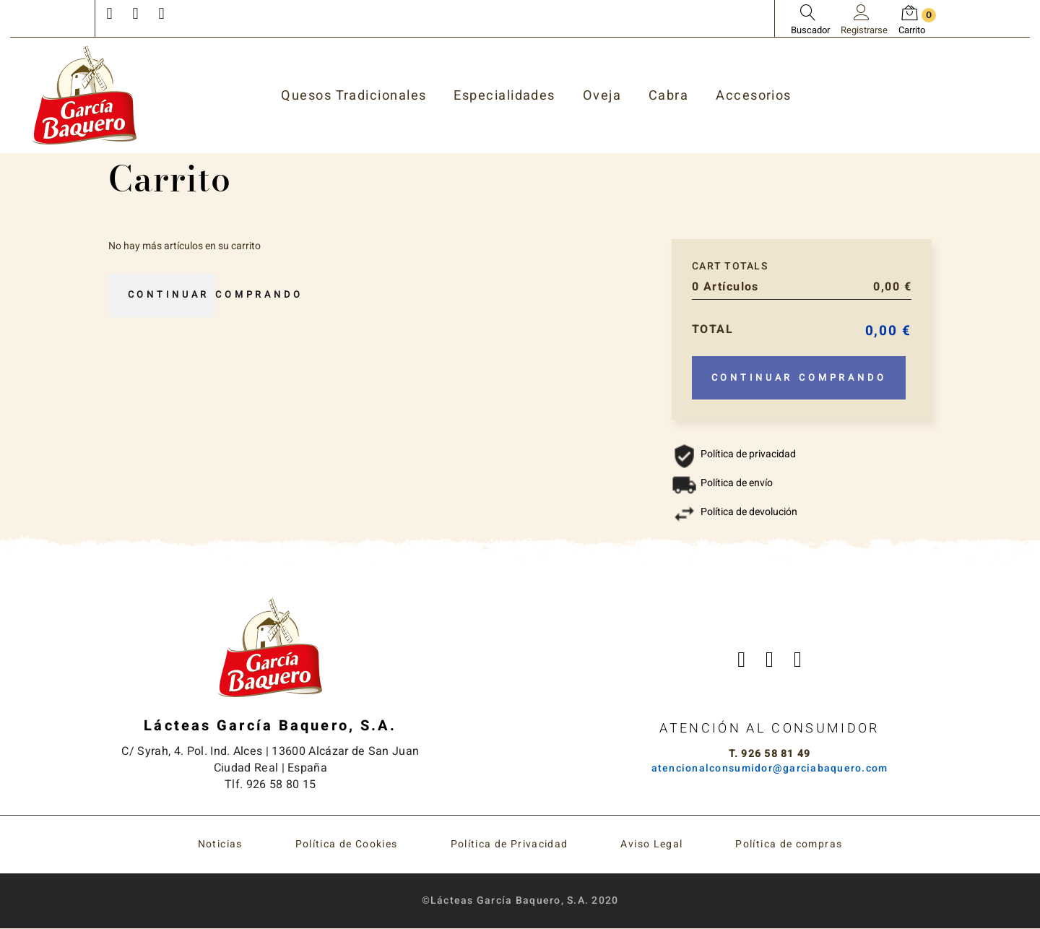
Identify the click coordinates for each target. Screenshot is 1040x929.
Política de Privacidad (509, 844)
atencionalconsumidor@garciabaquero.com (769, 769)
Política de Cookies (346, 844)
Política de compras (788, 844)
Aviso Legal (651, 844)
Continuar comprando (219, 296)
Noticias (220, 844)
